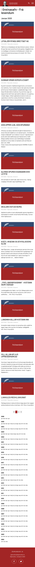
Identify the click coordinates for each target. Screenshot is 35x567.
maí (11, 423)
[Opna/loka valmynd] (32, 3)
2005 (2, 524)
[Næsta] (21, 412)
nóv (24, 423)
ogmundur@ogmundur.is (17, 554)
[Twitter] (21, 561)
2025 (2, 421)
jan (2, 418)
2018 (2, 457)
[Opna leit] (28, 3)
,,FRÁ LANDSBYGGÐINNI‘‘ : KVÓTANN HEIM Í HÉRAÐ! (16, 283)
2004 (2, 529)
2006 (2, 519)
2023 (2, 432)
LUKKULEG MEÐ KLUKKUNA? (13, 397)
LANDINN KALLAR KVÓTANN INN (15, 319)
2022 (2, 437)
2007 (2, 514)
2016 (2, 468)
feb (4, 418)
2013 (2, 483)
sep (20, 423)
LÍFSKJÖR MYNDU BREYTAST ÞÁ (15, 41)
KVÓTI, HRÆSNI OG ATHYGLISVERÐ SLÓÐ (16, 242)
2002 (2, 539)
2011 (2, 493)
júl (15, 423)
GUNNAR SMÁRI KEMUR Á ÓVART (15, 80)
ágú (17, 423)
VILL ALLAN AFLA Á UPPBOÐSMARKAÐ (9, 355)
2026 (2, 416)
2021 (2, 442)
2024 (2, 426)
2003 (2, 534)
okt (22, 423)
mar (6, 418)
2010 (2, 498)
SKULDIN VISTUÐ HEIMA (11, 207)
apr (9, 418)
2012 (2, 488)
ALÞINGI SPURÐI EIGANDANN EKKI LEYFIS (15, 173)
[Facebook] (14, 561)
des (27, 423)
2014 (2, 478)
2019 (2, 452)
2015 (2, 473)
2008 (2, 509)
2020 (2, 447)
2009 (2, 503)
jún (13, 423)
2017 (2, 462)
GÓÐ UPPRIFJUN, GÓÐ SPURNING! (15, 125)
